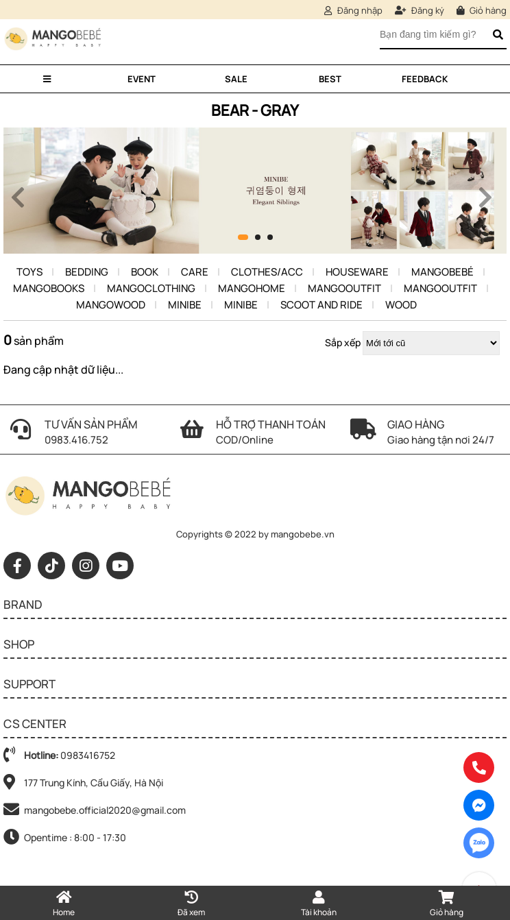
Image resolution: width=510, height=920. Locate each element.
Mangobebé (442, 272)
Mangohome (251, 288)
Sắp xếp (343, 342)
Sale (236, 79)
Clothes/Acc (267, 272)
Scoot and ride (321, 305)
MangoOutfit (344, 288)
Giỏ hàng (482, 10)
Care (194, 272)
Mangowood (110, 305)
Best (330, 79)
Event (141, 79)
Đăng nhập (353, 10)
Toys (29, 272)
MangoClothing (151, 288)
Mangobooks (48, 288)
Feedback (425, 79)
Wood (401, 305)
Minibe (185, 305)
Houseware (357, 272)
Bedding (86, 272)
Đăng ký (419, 10)
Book (144, 272)
